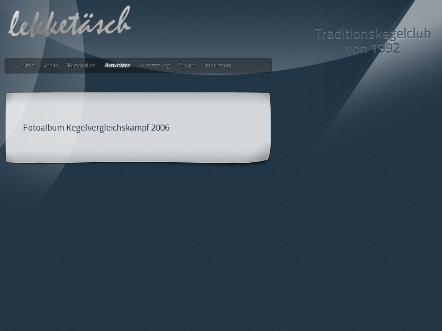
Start (28, 65)
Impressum (218, 65)
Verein (50, 65)
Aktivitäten (118, 65)
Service (187, 65)
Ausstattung (154, 65)
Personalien (82, 65)
